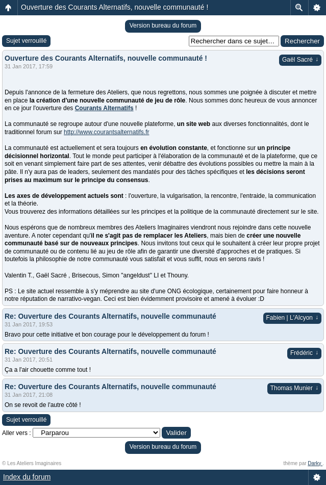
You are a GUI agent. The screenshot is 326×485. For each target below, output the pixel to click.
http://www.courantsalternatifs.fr (106, 132)
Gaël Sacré (300, 59)
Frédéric (304, 352)
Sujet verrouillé (26, 40)
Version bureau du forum (163, 25)
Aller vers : (16, 433)
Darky (315, 463)
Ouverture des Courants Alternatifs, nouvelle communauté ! (114, 7)
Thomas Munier (294, 388)
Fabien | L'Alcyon (292, 317)
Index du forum (27, 477)
